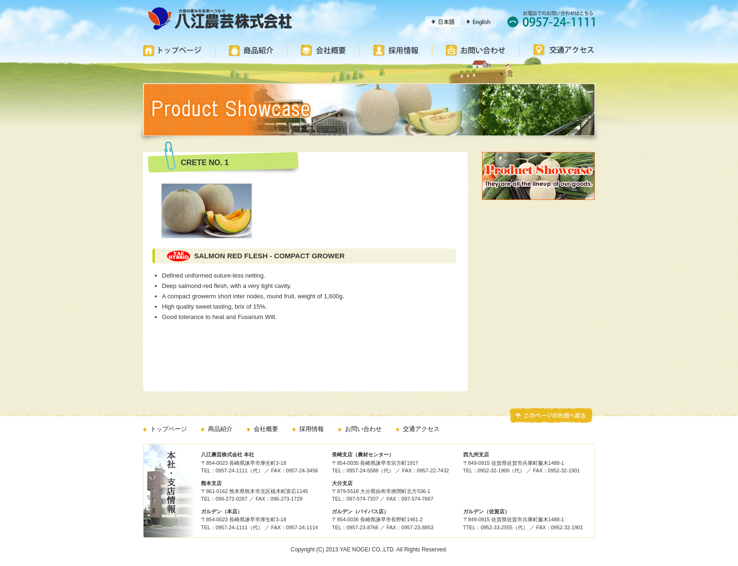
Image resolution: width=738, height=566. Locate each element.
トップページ (168, 428)
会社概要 (266, 428)
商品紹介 (220, 428)
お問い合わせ (363, 428)
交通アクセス (421, 428)
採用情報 (311, 428)
